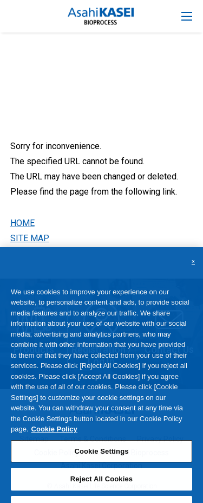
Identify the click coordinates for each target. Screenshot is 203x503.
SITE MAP (29, 238)
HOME (22, 223)
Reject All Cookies (101, 485)
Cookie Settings (101, 458)
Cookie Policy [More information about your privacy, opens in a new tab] (54, 435)
